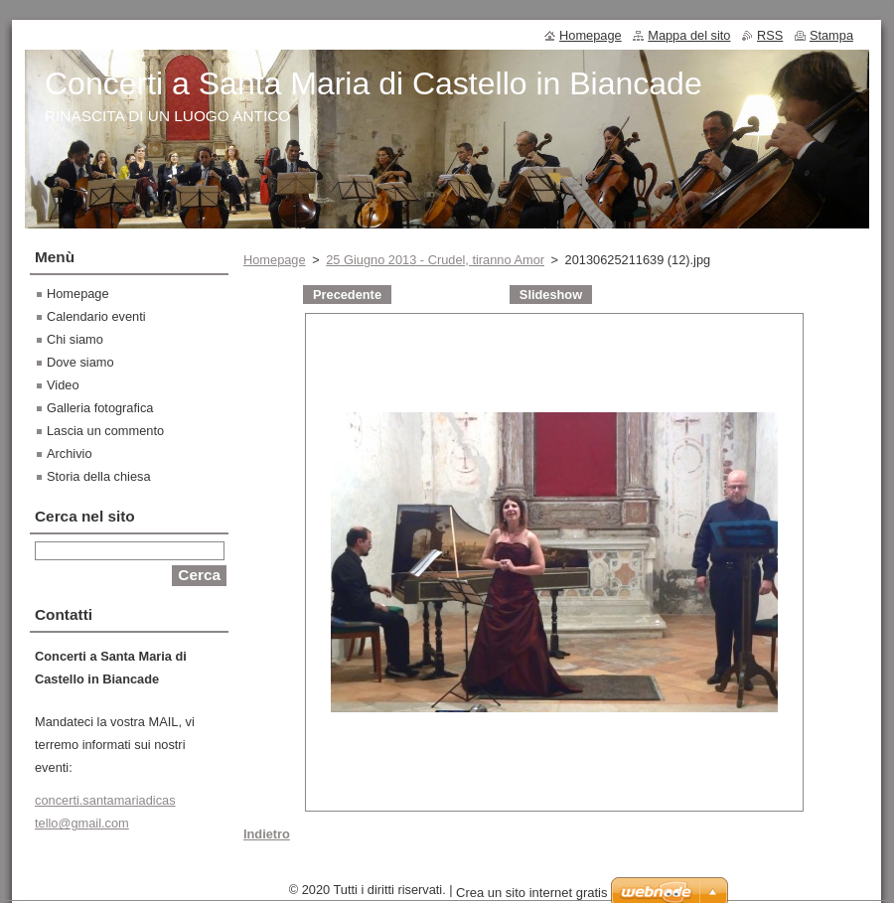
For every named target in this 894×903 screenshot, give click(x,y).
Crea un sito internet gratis (531, 892)
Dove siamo (80, 362)
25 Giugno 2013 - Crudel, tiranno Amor (435, 259)
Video (63, 384)
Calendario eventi (96, 316)
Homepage (274, 259)
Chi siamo (75, 339)
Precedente (347, 294)
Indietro (266, 834)
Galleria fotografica (100, 407)
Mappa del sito (689, 35)
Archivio (69, 453)
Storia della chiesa (99, 476)
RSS (770, 35)
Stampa (831, 35)
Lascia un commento (105, 430)
